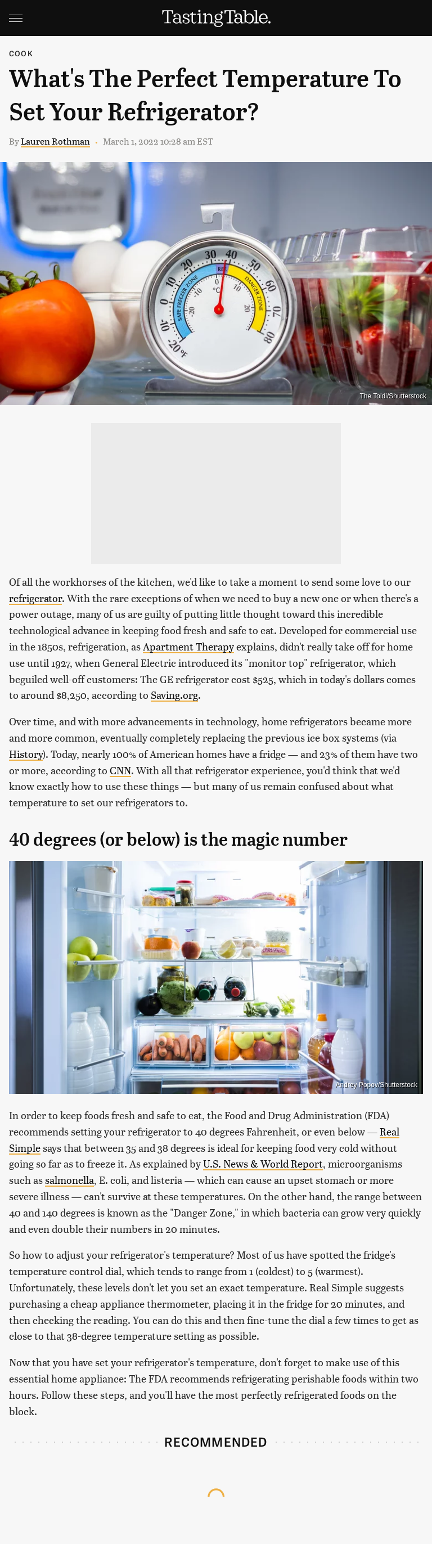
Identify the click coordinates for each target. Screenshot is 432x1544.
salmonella (69, 1180)
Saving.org (174, 695)
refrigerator (35, 598)
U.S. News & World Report (263, 1163)
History (26, 754)
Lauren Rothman (55, 140)
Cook (21, 53)
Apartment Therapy (188, 646)
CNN (120, 770)
